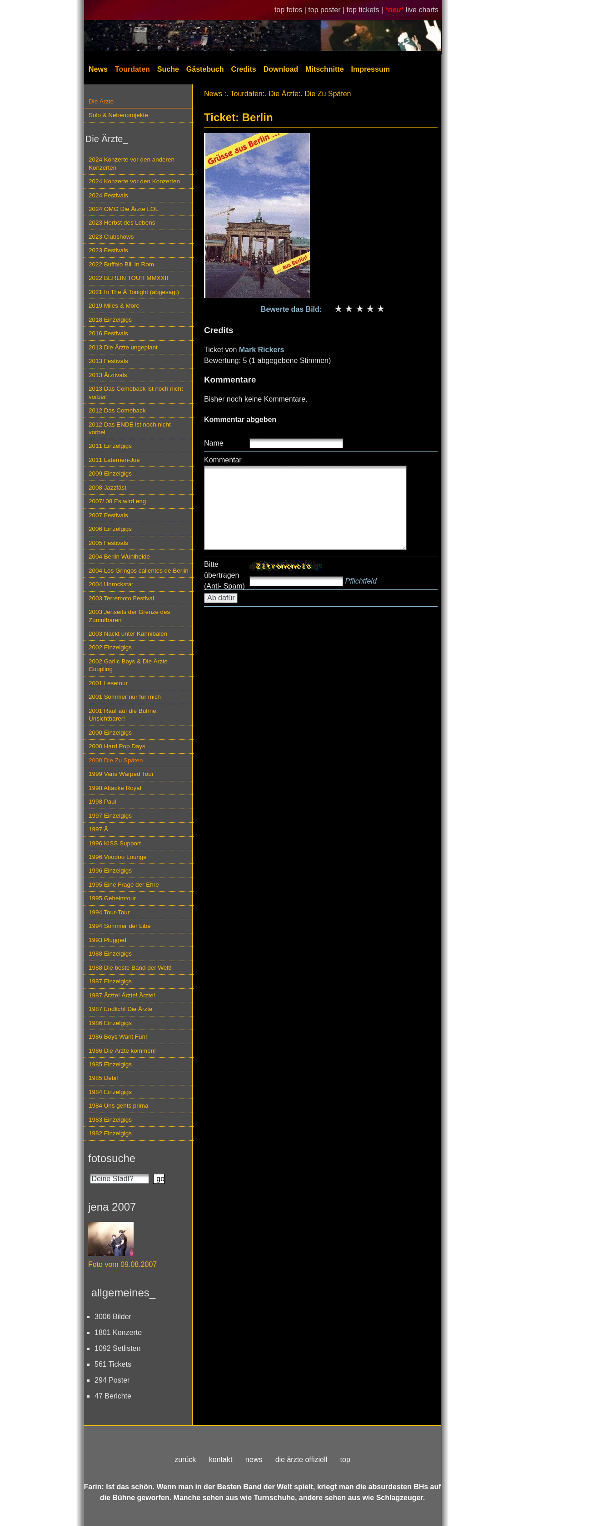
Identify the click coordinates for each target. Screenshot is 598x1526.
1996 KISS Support (115, 843)
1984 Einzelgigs (110, 1092)
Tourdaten (132, 69)
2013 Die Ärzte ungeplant (123, 347)
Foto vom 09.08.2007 (122, 1264)
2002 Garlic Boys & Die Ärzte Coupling (128, 665)
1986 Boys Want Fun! (118, 1036)
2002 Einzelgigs (110, 647)
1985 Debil (103, 1078)
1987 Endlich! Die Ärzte (120, 1009)
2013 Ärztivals (108, 375)
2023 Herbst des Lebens (122, 222)
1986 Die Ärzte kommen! (122, 1050)
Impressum (370, 69)
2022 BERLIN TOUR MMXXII (128, 278)
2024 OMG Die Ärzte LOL (124, 209)
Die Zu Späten (327, 94)
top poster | (327, 10)
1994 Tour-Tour (109, 912)
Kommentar (223, 460)
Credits (243, 69)
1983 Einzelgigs (110, 1119)
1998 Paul (102, 801)
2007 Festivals (108, 515)
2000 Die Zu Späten (116, 760)
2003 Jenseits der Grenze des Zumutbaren (129, 615)
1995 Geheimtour (112, 898)
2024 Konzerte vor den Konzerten (134, 181)
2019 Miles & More (114, 305)
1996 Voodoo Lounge (118, 857)
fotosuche (111, 1158)
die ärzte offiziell (301, 1459)
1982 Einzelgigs (110, 1133)
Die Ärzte (101, 101)
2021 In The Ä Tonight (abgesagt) (134, 292)
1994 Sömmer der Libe (120, 925)
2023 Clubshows (111, 236)
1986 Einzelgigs (110, 1023)
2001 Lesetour (108, 683)
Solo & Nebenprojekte (118, 115)
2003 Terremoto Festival (121, 598)
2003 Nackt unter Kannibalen (128, 633)
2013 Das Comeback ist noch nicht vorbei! (136, 392)
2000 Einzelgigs (110, 732)
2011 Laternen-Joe (114, 459)
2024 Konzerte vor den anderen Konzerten (131, 163)
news (253, 1459)
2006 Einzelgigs (110, 528)
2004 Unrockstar (111, 584)
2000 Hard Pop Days (117, 746)
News (98, 69)
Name (214, 443)
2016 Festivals (108, 333)
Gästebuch (205, 69)
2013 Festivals (108, 361)
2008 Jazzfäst (107, 487)
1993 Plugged (107, 940)
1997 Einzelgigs (110, 815)
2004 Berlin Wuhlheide (119, 556)
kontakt (221, 1459)
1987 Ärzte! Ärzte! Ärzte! (122, 995)
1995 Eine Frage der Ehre (124, 884)
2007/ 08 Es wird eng (117, 501)
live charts (422, 10)
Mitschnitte (324, 69)
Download (281, 69)
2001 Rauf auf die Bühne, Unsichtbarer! (123, 714)
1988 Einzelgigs (110, 953)
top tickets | (366, 10)
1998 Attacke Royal (115, 788)
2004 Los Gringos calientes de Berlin (139, 570)
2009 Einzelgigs (110, 473)
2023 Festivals (108, 250)
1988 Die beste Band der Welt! (130, 967)
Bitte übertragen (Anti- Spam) (224, 575)
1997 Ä (98, 829)
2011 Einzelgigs (110, 445)
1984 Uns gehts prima (118, 1105)
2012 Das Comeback (117, 410)
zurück (185, 1459)
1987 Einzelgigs (110, 981)
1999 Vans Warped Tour (121, 773)
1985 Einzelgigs (110, 1064)
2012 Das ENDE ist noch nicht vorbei (130, 428)
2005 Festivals (108, 543)
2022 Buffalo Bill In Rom (121, 264)
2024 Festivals (108, 195)
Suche (168, 69)
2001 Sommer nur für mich (125, 696)
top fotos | (291, 10)
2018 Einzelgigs (110, 319)
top (345, 1459)
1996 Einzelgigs (110, 870)
